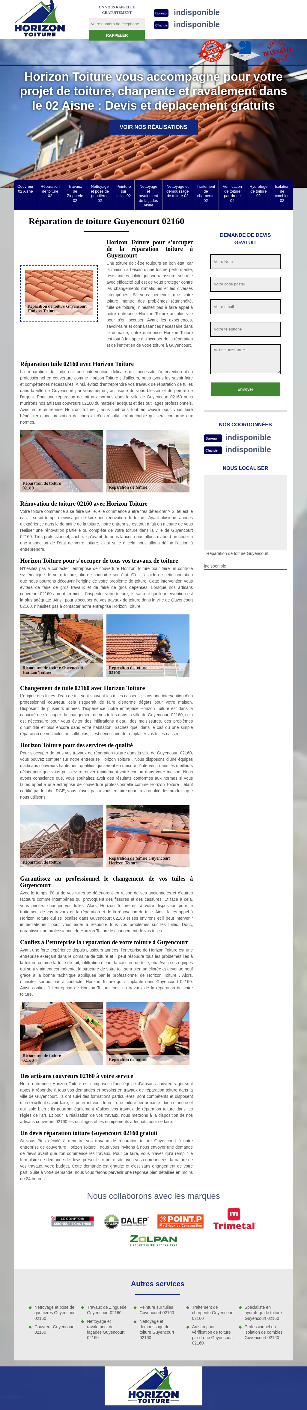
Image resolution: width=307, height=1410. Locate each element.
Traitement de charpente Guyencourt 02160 (213, 1312)
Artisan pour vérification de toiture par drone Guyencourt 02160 (212, 1335)
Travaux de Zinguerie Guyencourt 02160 (107, 1310)
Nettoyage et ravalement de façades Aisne (148, 195)
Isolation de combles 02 (282, 193)
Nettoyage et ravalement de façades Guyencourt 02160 (105, 1329)
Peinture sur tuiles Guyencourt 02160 (156, 1310)
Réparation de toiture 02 (50, 191)
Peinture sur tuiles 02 (123, 191)
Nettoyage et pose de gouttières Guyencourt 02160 (55, 1312)
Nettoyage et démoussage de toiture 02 (177, 191)
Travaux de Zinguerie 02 (75, 193)
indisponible (248, 437)
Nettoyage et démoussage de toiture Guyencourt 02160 (156, 1329)
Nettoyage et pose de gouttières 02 (100, 193)
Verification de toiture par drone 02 (232, 193)
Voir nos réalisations (153, 127)
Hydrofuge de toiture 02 (258, 191)
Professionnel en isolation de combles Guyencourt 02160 (264, 1332)
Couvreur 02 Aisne (25, 188)
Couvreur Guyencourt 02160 (54, 1329)
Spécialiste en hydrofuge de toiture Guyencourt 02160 (263, 1312)
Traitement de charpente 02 (206, 193)
